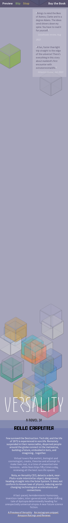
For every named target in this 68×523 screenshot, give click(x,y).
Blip (18, 3)
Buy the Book (57, 3)
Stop (26, 3)
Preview (7, 3)
